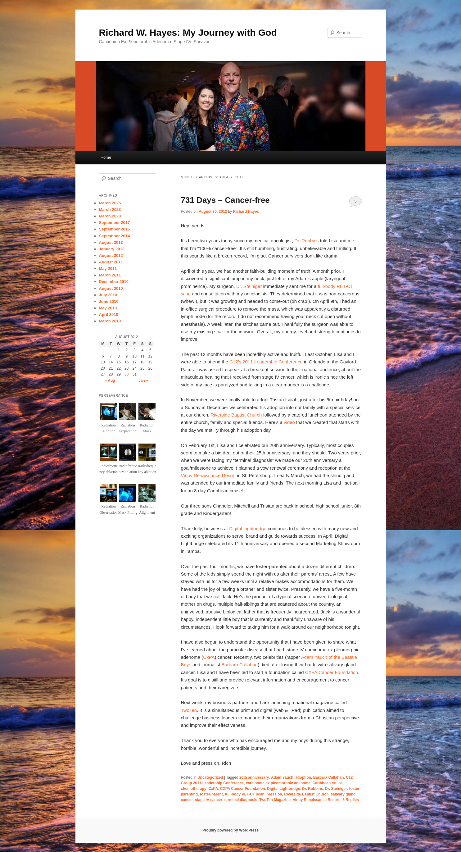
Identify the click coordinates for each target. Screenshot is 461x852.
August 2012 (111, 255)
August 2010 (111, 288)
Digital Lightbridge (247, 528)
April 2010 (108, 314)
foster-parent (211, 794)
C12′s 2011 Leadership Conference (265, 361)
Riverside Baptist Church (236, 414)
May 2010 (108, 308)
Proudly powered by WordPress (230, 830)
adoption (303, 777)
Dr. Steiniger (249, 286)
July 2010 (108, 295)
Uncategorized (210, 777)
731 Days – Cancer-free (225, 200)
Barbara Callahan (239, 664)
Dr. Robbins (306, 240)
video (289, 422)
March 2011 (110, 275)
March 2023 (110, 209)
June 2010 (109, 301)
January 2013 (111, 249)
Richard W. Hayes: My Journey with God (188, 32)
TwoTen (189, 710)
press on (274, 794)
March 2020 (110, 216)
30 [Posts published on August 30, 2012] (126, 374)
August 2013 (111, 242)
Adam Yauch (282, 777)
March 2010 (110, 321)
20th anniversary (254, 777)
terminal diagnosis (240, 800)
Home (106, 157)
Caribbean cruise (328, 783)
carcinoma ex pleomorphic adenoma (278, 783)
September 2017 (114, 222)
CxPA (209, 657)
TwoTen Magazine (275, 800)
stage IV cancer (208, 800)
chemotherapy (193, 788)
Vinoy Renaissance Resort (208, 475)
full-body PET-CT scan (244, 794)
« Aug (110, 380)
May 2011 (108, 268)
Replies (350, 800)
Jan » (143, 380)
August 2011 (111, 262)
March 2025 (110, 203)
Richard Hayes (246, 211)
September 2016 (114, 229)
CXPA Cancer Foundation (331, 672)
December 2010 (114, 281)
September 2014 (114, 236)
